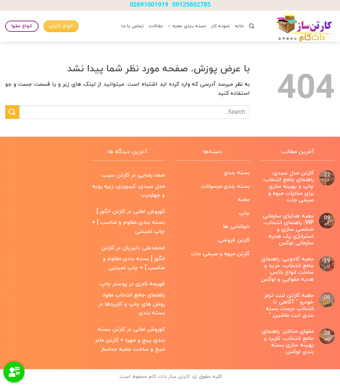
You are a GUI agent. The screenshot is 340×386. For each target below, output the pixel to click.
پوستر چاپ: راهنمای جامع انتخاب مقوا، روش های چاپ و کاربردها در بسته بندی (131, 298)
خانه (239, 26)
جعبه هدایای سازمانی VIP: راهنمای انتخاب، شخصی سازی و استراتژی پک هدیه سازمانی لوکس (288, 229)
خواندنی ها (236, 226)
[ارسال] (12, 112)
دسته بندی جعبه (187, 26)
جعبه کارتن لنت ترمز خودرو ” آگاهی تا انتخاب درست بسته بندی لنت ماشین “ (289, 305)
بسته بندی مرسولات (225, 186)
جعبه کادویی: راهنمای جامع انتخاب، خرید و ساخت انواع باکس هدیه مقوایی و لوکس (287, 269)
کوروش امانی (149, 211)
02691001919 (149, 5)
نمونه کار (220, 26)
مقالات (156, 26)
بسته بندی (237, 173)
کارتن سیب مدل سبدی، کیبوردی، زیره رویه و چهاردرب (128, 185)
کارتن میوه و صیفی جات (220, 254)
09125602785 (191, 5)
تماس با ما (132, 26)
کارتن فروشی (234, 240)
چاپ (244, 213)
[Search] (251, 26)
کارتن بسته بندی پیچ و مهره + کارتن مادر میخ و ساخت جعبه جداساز (130, 339)
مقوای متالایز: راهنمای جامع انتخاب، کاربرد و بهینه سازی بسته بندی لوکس (288, 341)
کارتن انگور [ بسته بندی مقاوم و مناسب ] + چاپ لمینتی (128, 221)
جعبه (244, 199)
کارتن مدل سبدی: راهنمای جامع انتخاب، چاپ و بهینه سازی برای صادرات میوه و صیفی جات (288, 186)
